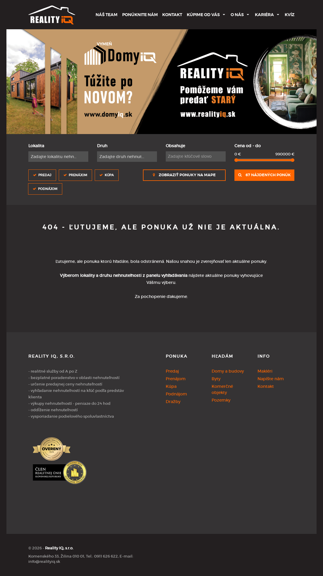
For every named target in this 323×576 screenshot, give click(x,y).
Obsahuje (175, 145)
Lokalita (36, 145)
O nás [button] (237, 14)
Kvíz (289, 14)
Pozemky (221, 400)
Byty (216, 378)
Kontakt (172, 14)
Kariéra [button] (264, 14)
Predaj (44, 175)
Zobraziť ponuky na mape (184, 175)
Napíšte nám (271, 378)
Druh (102, 145)
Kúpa (109, 175)
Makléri (265, 371)
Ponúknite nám (140, 14)
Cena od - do (247, 145)
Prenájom (78, 175)
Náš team (107, 14)
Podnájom (47, 188)
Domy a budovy (228, 371)
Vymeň (104, 44)
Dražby (173, 401)
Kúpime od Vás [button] (203, 14)
